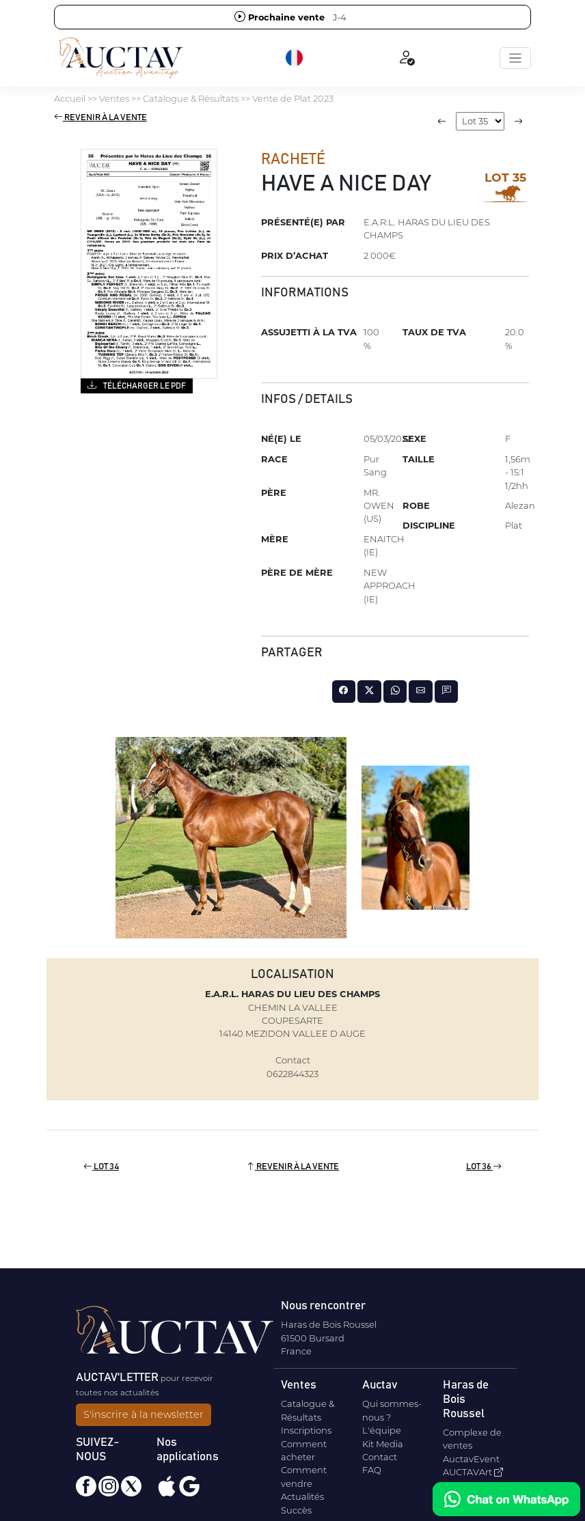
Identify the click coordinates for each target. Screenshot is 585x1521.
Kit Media (382, 1443)
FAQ (371, 1469)
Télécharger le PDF (136, 385)
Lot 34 (101, 1166)
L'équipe (381, 1430)
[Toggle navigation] (515, 58)
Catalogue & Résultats (191, 98)
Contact (379, 1456)
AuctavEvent (471, 1458)
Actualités (302, 1496)
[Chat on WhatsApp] (506, 1499)
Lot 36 (484, 1166)
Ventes (114, 98)
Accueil (69, 98)
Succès (296, 1510)
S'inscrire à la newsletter (143, 1414)
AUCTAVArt (473, 1471)
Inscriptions (306, 1430)
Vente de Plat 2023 (293, 98)
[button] (295, 58)
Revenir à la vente (100, 117)
